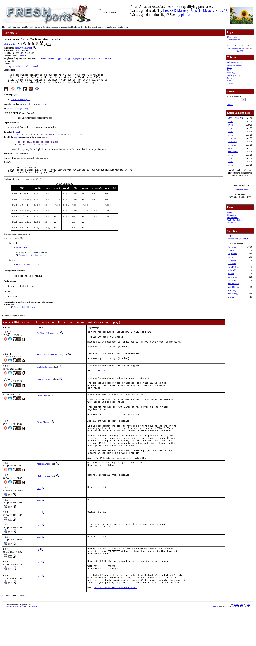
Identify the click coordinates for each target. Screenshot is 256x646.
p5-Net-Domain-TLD (48, 58)
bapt (39, 518)
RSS (248, 640)
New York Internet (234, 48)
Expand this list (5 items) (17, 112)
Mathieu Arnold (43, 493)
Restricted (232, 263)
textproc (14, 44)
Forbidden (232, 260)
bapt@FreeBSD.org (23, 48)
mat (38, 592)
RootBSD (240, 51)
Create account (233, 40)
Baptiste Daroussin (45, 380)
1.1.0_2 (7, 44)
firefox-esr (232, 138)
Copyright (213, 642)
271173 (101, 385)
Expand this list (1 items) (24, 316)
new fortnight (233, 293)
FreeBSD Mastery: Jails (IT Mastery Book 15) (196, 10)
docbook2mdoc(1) (20, 102)
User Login (232, 37)
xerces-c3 (108, 58)
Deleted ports (232, 217)
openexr (231, 148)
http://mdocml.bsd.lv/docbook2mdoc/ (115, 622)
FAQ (229, 70)
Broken (231, 250)
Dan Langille (231, 642)
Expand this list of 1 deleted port (32, 262)
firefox (230, 121)
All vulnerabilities (240, 189)
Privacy (230, 78)
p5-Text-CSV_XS (235, 118)
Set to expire (233, 277)
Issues (229, 67)
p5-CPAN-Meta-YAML (93, 58)
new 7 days (232, 290)
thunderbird (233, 151)
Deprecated (232, 253)
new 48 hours (233, 287)
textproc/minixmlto (27, 272)
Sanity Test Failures (235, 220)
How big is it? (233, 73)
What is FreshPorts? (235, 62)
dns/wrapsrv (23, 254)
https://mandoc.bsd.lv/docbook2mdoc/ (24, 66)
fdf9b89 (22, 56)
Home (229, 212)
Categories (231, 215)
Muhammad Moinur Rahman (49, 367)
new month (232, 297)
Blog (229, 80)
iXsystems (245, 48)
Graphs (230, 236)
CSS (241, 640)
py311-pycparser (75, 58)
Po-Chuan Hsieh (44, 342)
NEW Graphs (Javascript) (238, 238)
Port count (232, 247)
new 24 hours (233, 283)
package (17, 141)
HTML (236, 640)
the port (16, 135)
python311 (62, 58)
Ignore (230, 257)
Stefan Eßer (42, 413)
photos (185, 15)
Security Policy (233, 75)
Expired (231, 273)
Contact (230, 83)
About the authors (234, 65)
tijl (38, 579)
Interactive (232, 280)
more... (230, 104)
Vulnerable (232, 270)
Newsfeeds (231, 223)
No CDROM (233, 267)
